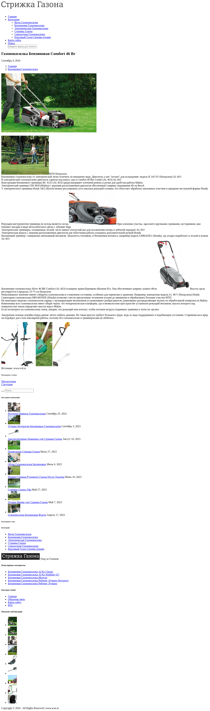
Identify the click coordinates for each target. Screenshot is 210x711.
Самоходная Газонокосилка (29, 34)
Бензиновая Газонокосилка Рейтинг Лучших (32, 583)
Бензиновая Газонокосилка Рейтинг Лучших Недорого (38, 580)
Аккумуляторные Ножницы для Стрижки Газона (35, 439)
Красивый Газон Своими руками (32, 37)
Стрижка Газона (23, 31)
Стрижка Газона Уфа (19, 489)
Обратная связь (16, 599)
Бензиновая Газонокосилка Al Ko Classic (30, 571)
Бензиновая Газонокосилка (29, 25)
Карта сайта (14, 40)
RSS (10, 605)
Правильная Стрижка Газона (24, 451)
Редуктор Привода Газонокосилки (27, 413)
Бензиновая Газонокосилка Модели (27, 577)
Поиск (11, 43)
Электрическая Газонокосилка (31, 28)
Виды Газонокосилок (26, 22)
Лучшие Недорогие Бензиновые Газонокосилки (34, 426)
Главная (12, 16)
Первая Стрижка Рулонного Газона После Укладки (36, 477)
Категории (14, 19)
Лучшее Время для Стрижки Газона (28, 502)
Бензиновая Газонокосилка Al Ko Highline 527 (33, 574)
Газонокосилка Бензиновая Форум (27, 515)
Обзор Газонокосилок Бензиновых (27, 464)
